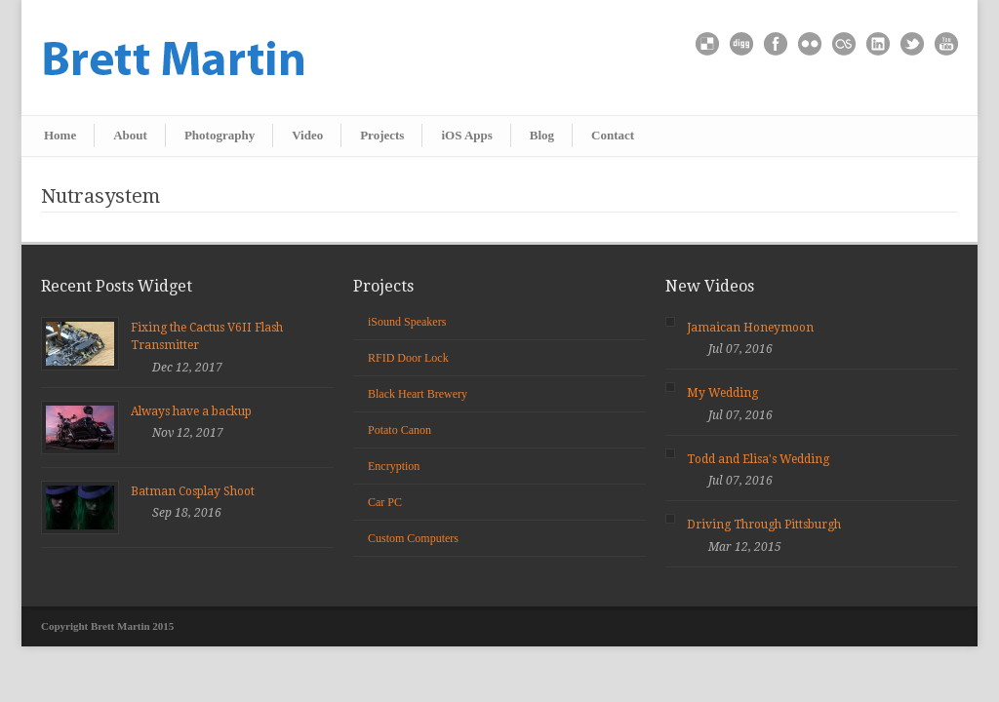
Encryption (394, 466)
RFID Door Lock (408, 358)
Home (60, 135)
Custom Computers (413, 538)
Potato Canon (399, 430)
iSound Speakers (407, 322)
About (130, 135)
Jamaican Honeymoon (750, 327)
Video (307, 135)
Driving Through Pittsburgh (764, 524)
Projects (382, 135)
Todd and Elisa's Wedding (758, 459)
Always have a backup (191, 411)
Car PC (385, 502)
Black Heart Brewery (417, 394)
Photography (219, 135)
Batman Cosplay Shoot (193, 491)
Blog (542, 135)
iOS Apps (466, 135)
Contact (612, 135)
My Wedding (722, 393)
